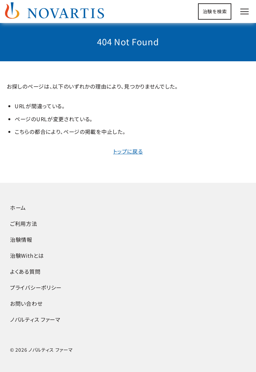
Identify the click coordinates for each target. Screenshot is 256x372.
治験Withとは (27, 255)
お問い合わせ (26, 303)
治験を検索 (215, 11)
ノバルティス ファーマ (35, 319)
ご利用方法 (23, 223)
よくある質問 (25, 271)
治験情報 (21, 239)
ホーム (18, 207)
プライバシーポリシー (36, 287)
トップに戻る (128, 151)
